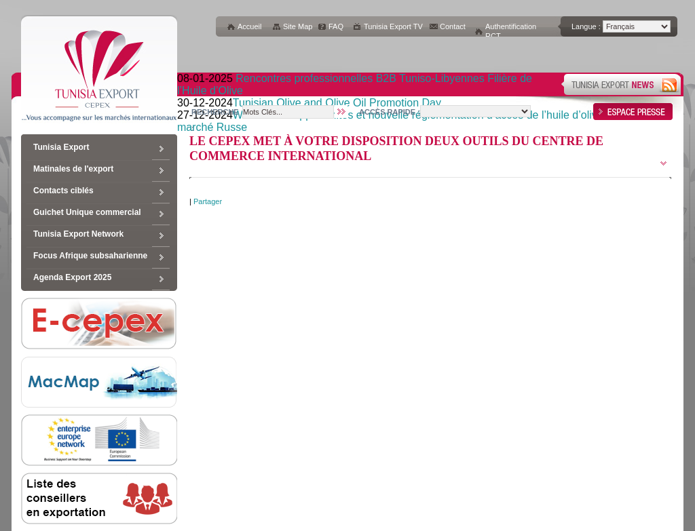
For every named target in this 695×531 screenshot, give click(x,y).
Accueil (249, 26)
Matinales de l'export (73, 169)
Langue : (586, 26)
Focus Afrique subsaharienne (90, 255)
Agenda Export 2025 (72, 277)
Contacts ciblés (63, 190)
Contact (453, 26)
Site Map (297, 26)
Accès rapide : (389, 112)
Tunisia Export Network (78, 234)
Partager (207, 201)
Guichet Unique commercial (87, 212)
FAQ (335, 26)
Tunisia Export (61, 147)
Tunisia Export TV (393, 26)
